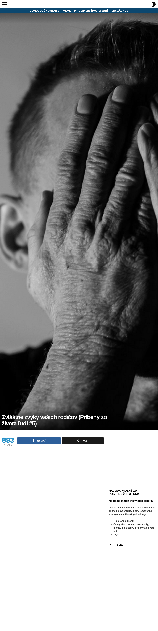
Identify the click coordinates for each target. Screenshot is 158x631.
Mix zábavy (119, 11)
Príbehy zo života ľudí (91, 11)
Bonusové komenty (44, 11)
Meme (67, 11)
